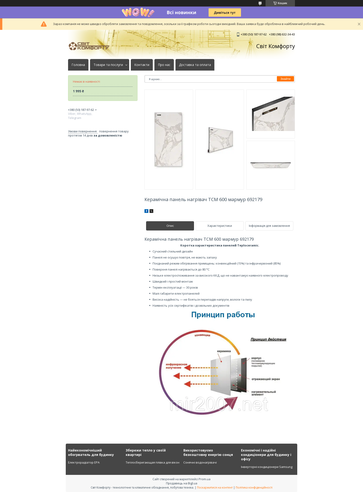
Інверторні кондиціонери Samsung (266, 467)
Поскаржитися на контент (215, 487)
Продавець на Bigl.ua (181, 483)
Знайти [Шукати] (285, 79)
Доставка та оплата (195, 65)
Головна (78, 65)
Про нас (164, 65)
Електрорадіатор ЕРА (84, 462)
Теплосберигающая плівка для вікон (152, 462)
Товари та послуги (108, 65)
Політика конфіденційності (254, 487)
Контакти (141, 65)
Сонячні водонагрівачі (200, 462)
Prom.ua (204, 479)
